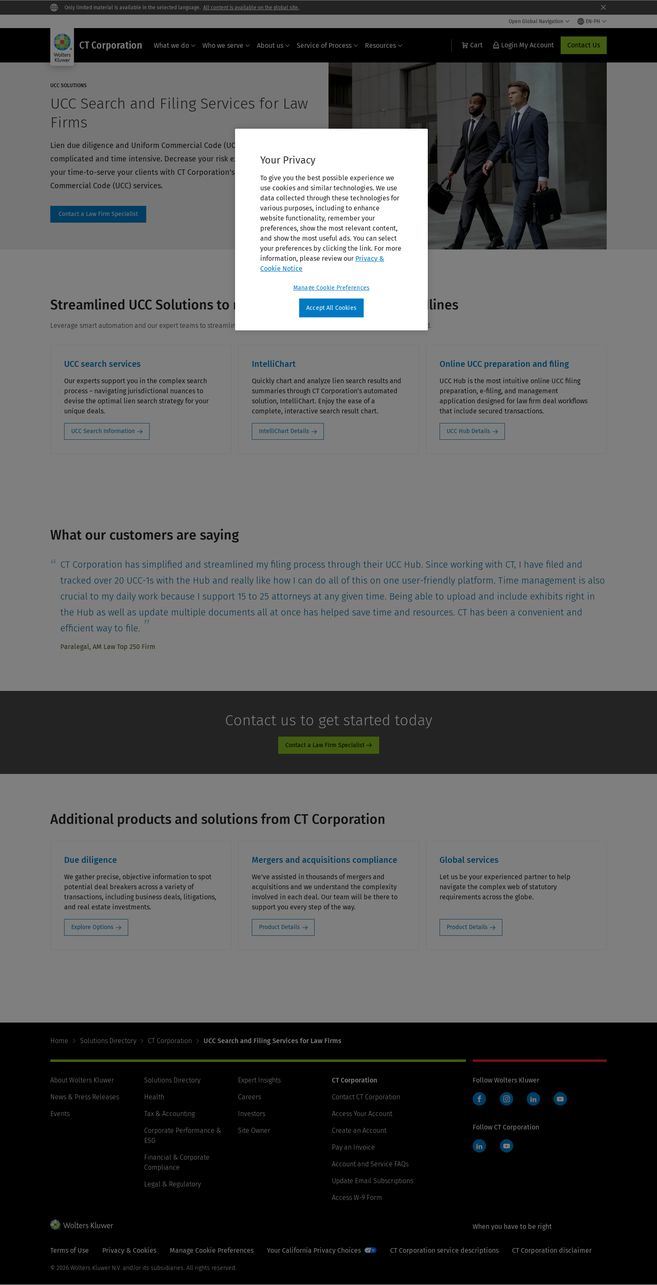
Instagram (506, 1099)
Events (60, 1114)
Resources (384, 45)
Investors (251, 1114)
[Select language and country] (592, 21)
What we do (175, 45)
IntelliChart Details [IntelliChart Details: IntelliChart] (284, 431)
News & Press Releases (84, 1097)
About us (273, 45)
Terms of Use (69, 1250)
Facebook (479, 1099)
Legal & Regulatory (172, 1184)
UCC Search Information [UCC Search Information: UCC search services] (103, 431)
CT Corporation (170, 1041)
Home (59, 1041)
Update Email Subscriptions (372, 1181)
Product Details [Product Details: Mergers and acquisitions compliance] (279, 927)
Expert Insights (259, 1080)
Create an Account (359, 1130)
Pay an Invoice (353, 1147)
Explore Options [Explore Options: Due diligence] (92, 927)
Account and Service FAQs (370, 1164)
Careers (249, 1097)
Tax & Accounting (169, 1114)
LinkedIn (533, 1099)
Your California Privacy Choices (314, 1250)
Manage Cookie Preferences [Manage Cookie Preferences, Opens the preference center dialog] (331, 287)
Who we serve (226, 45)
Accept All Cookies (331, 308)
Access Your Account (362, 1114)
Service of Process (327, 45)
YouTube (560, 1099)
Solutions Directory (108, 1041)
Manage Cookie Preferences (211, 1250)
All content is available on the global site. (251, 7)
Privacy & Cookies (129, 1250)
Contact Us (583, 45)
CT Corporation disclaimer (552, 1250)
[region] (331, 230)
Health (154, 1097)
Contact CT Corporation (366, 1097)
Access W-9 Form (357, 1198)
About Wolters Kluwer (82, 1080)
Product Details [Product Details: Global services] (467, 927)
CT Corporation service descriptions (444, 1250)
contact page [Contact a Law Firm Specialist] (98, 214)
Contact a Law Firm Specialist (325, 745)
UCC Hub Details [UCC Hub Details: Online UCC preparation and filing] (468, 431)
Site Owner (254, 1130)
